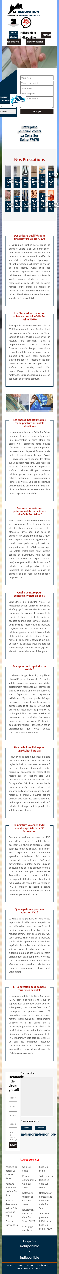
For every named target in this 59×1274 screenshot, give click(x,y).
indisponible (28, 33)
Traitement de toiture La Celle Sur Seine (46, 1182)
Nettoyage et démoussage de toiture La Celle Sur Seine (45, 1200)
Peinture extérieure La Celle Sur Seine (29, 1182)
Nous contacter (35, 41)
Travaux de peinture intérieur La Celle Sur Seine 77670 (45, 1221)
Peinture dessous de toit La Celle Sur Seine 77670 (11, 1208)
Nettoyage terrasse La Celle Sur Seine (27, 1198)
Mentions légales (29, 1268)
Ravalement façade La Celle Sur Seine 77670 (28, 1215)
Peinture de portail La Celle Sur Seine (11, 1172)
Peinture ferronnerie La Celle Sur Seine (11, 1189)
